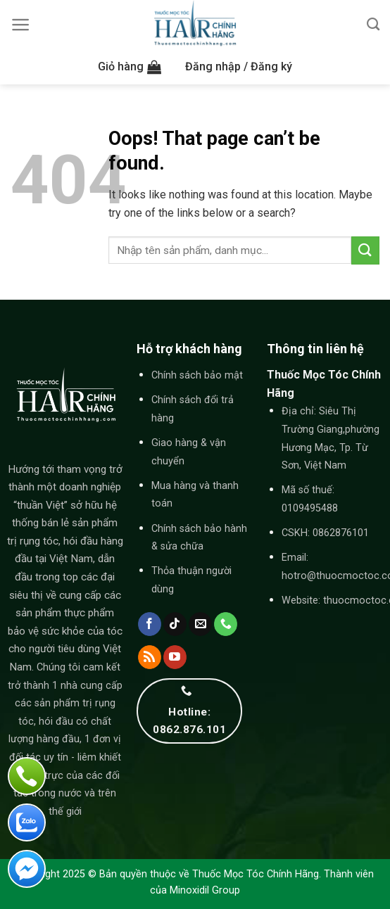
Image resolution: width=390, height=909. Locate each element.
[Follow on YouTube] (175, 657)
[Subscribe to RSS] (149, 657)
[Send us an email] (200, 624)
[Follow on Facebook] (149, 624)
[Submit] (365, 250)
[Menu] (21, 25)
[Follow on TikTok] (175, 624)
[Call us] (225, 624)
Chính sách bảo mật (197, 375)
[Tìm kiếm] (373, 24)
